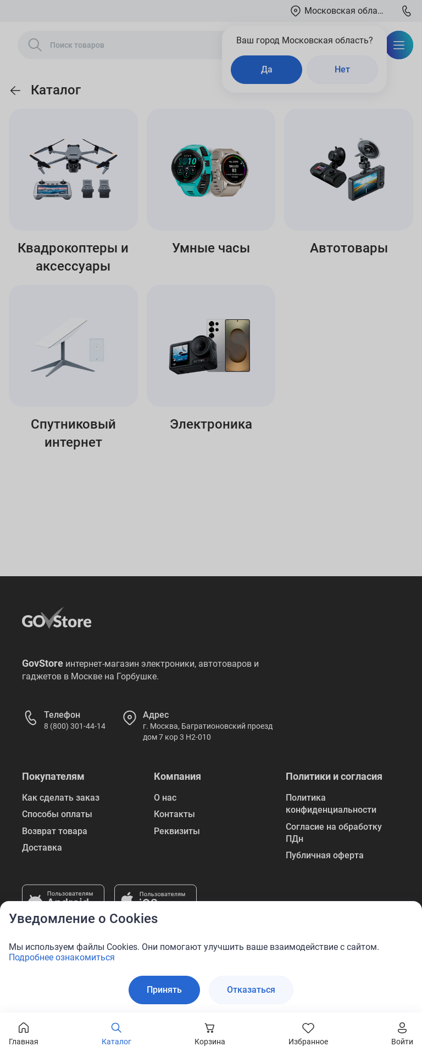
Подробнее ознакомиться (62, 957)
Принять (164, 990)
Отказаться (251, 990)
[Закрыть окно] (406, 916)
